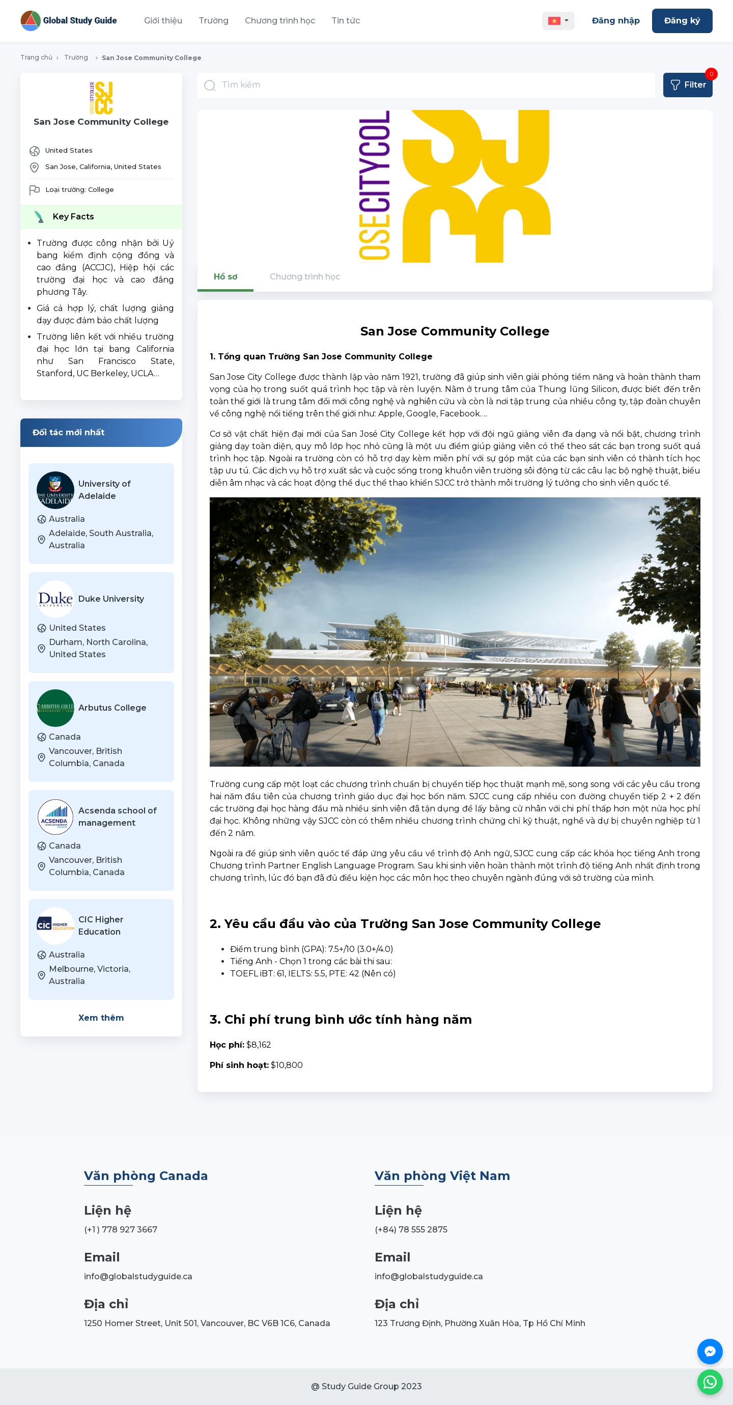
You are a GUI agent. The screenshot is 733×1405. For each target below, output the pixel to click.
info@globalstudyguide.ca (138, 1276)
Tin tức (345, 20)
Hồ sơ (225, 277)
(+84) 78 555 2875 (411, 1229)
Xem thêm (101, 1018)
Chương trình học (280, 20)
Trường (214, 20)
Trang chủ (36, 57)
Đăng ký (682, 20)
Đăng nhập (616, 20)
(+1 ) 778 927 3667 (120, 1229)
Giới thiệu (163, 20)
